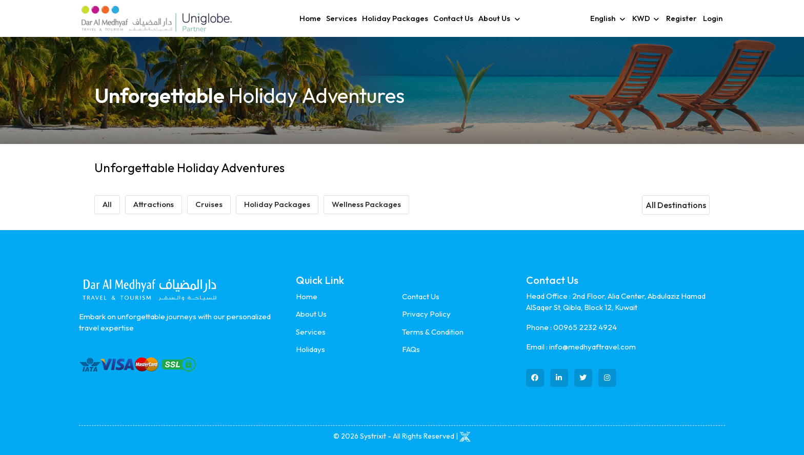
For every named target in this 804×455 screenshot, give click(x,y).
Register (681, 18)
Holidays (310, 349)
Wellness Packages (366, 204)
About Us (311, 314)
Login (712, 18)
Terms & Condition (433, 332)
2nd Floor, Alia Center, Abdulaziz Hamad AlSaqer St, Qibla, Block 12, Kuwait (616, 302)
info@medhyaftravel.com (592, 346)
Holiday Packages (395, 18)
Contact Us (453, 18)
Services (341, 18)
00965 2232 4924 (585, 327)
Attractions (153, 204)
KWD (641, 18)
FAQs (411, 349)
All (107, 204)
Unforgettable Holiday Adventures (189, 167)
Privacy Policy (426, 314)
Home (310, 18)
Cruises (209, 204)
